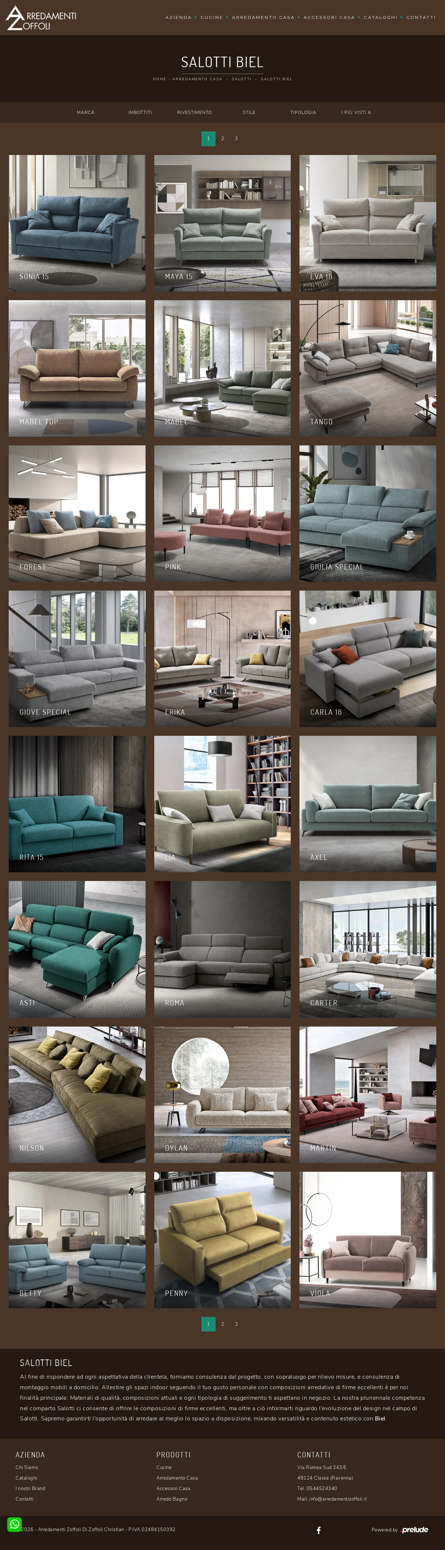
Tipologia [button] (303, 112)
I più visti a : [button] (358, 112)
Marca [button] (86, 112)
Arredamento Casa (263, 17)
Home (160, 79)
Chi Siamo (27, 1467)
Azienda (179, 17)
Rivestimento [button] (194, 112)
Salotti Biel (277, 79)
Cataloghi (381, 17)
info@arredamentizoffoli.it (338, 1499)
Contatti (421, 17)
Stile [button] (249, 112)
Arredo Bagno (171, 1499)
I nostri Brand (30, 1488)
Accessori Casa (329, 17)
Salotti (242, 79)
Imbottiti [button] (140, 112)
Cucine (212, 17)
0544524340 (322, 1488)
